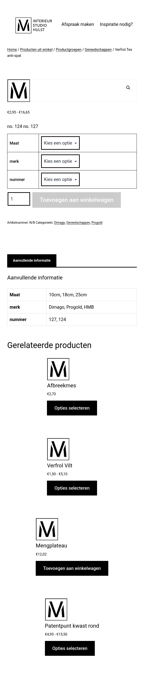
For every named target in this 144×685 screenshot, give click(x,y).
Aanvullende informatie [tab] (32, 260)
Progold (96, 222)
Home (12, 49)
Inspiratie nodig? (116, 24)
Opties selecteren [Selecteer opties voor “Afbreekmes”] (71, 408)
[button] (128, 88)
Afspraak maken (77, 24)
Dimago (59, 222)
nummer (17, 179)
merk (14, 161)
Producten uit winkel (36, 49)
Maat (14, 143)
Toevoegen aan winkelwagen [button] (72, 568)
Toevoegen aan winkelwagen (76, 199)
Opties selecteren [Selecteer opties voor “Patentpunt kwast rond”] (69, 648)
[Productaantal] (19, 199)
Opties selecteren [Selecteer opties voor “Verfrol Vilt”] (71, 488)
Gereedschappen (98, 49)
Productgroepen (68, 49)
